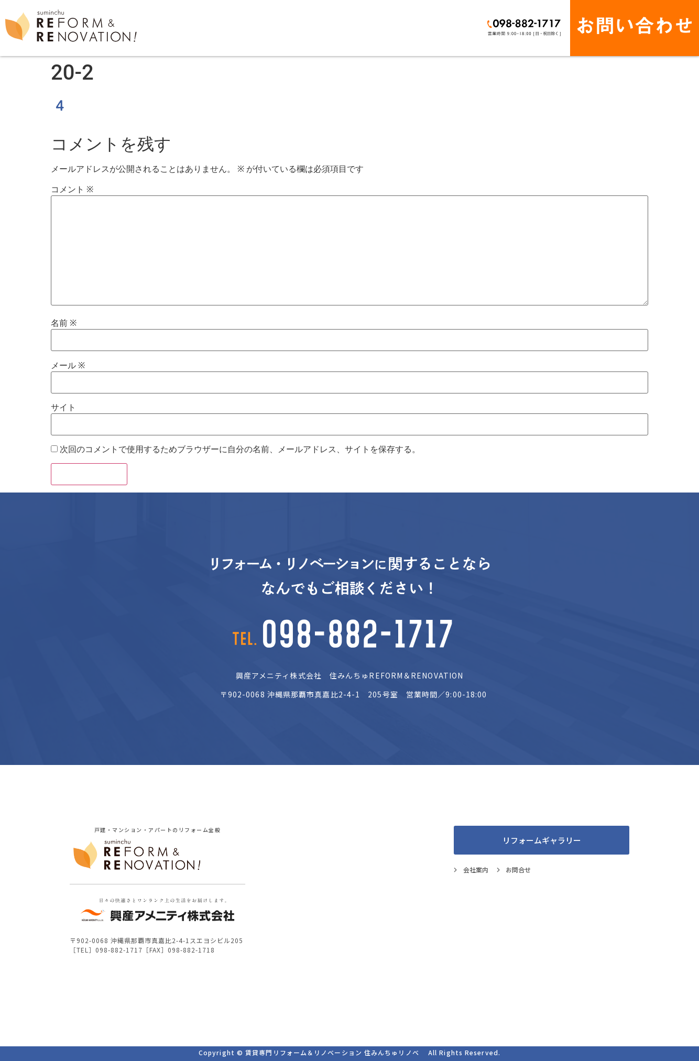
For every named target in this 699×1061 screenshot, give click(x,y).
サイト (63, 407)
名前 (64, 323)
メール (68, 366)
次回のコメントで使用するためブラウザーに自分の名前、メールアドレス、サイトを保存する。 (240, 449)
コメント (72, 189)
